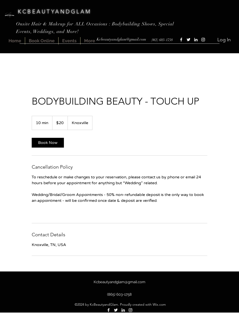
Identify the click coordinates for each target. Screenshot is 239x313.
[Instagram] (203, 39)
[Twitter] (188, 39)
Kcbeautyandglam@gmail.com (121, 39)
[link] (48, 143)
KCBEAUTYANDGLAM (55, 11)
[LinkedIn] (195, 39)
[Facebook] (181, 39)
